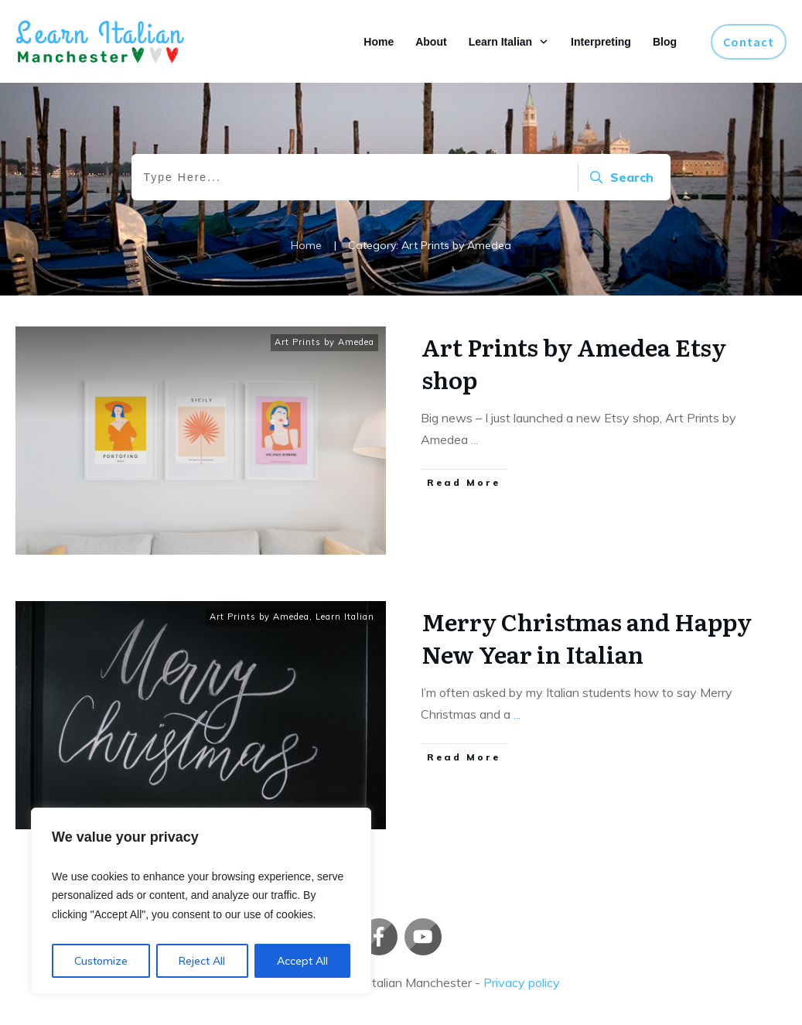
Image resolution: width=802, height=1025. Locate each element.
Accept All (302, 961)
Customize (101, 961)
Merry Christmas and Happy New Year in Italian (586, 637)
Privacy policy (521, 982)
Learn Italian (345, 616)
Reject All (202, 961)
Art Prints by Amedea (324, 342)
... (474, 439)
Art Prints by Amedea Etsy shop (573, 363)
